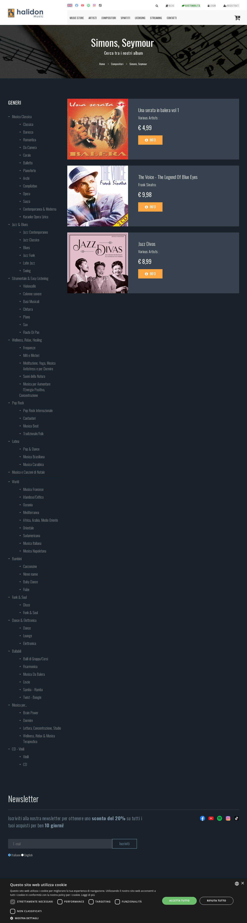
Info (150, 139)
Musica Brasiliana (34, 456)
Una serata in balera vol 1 (158, 110)
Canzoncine (30, 566)
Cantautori (29, 418)
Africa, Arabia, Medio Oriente (40, 520)
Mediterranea (31, 512)
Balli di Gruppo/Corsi (35, 658)
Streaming (156, 18)
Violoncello (29, 286)
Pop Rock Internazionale (38, 410)
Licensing (140, 18)
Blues (26, 247)
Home (102, 64)
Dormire (28, 720)
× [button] (242, 883)
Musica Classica (22, 116)
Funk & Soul (19, 597)
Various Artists (148, 117)
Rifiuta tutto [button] (216, 900)
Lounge (27, 635)
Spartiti (125, 18)
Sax (25, 324)
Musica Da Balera (34, 674)
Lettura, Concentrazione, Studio (42, 728)
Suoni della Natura (34, 376)
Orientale (28, 527)
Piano (26, 316)
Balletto (28, 162)
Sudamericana (31, 535)
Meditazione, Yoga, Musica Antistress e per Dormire (39, 365)
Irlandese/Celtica (33, 497)
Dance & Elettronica (24, 620)
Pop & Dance (31, 449)
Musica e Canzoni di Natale (28, 472)
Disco (26, 604)
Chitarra (28, 309)
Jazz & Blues (20, 224)
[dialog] (123, 901)
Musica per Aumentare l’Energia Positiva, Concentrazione (34, 389)
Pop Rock (18, 402)
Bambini (17, 558)
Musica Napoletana (34, 551)
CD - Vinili (18, 749)
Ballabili (16, 651)
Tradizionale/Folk (33, 433)
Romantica (29, 139)
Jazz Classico (31, 239)
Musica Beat (30, 425)
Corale (27, 155)
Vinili (26, 756)
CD (25, 764)
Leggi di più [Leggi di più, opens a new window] (88, 895)
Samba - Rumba (33, 689)
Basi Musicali (31, 301)
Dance (27, 628)
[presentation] (39, 873)
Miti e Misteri (31, 355)
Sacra (26, 201)
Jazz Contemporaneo (35, 232)
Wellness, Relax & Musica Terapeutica (39, 738)
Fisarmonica (30, 666)
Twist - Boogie (32, 697)
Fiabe (26, 589)
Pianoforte (29, 170)
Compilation (30, 185)
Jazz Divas (146, 243)
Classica (28, 124)
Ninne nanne (30, 574)
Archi (26, 178)
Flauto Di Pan (31, 332)
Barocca (28, 132)
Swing (27, 270)
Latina (15, 441)
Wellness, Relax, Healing (27, 340)
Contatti (172, 18)
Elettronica (29, 643)
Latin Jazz (29, 263)
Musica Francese (33, 489)
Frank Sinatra (147, 184)
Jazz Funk (29, 255)
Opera (26, 193)
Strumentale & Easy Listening (30, 278)
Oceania (28, 504)
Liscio (26, 681)
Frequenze (29, 347)
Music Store (77, 18)
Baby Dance (30, 581)
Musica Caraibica (33, 464)
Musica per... (19, 705)
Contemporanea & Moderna (39, 209)
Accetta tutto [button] (179, 900)
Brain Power (30, 712)
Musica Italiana (32, 543)
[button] (83, 918)
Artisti (93, 18)
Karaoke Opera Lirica (35, 216)
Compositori (109, 18)
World (15, 481)
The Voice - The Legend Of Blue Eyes (168, 176)
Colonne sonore (32, 293)
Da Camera (30, 147)
